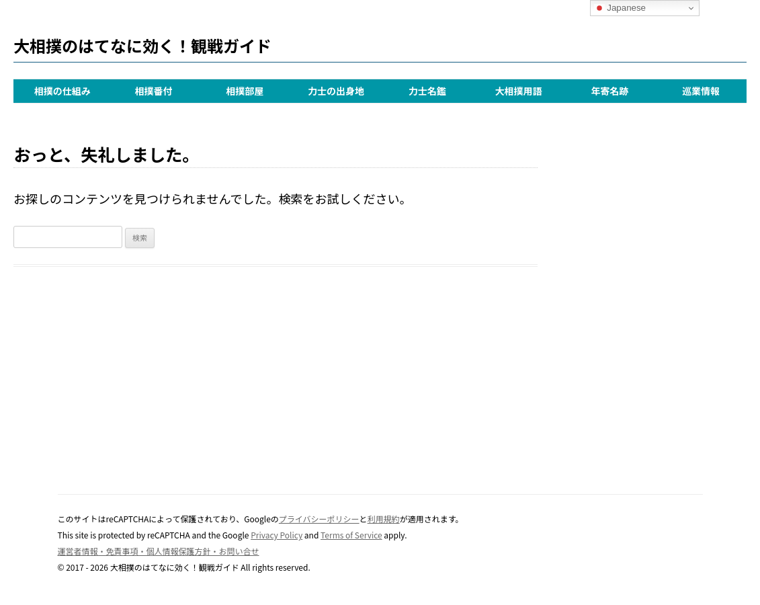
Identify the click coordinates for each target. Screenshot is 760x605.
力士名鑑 (427, 90)
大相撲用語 (518, 90)
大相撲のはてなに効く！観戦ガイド (142, 45)
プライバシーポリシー (319, 518)
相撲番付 (154, 90)
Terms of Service (351, 534)
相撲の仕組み (62, 90)
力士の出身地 (336, 90)
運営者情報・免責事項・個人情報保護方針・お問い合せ (158, 551)
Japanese (620, 8)
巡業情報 (701, 90)
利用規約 (384, 518)
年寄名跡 (609, 90)
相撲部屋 (244, 90)
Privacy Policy (276, 534)
